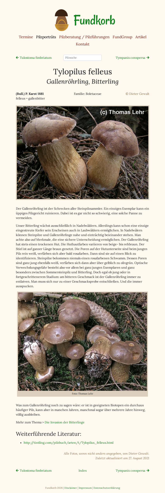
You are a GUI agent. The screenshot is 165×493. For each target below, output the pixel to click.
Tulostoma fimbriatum (36, 58)
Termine (26, 37)
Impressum (85, 488)
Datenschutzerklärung (106, 488)
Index (83, 470)
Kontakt (82, 44)
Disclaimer (70, 488)
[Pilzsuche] (82, 58)
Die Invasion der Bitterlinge (65, 422)
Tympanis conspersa (130, 58)
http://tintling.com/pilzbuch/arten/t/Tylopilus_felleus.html (68, 443)
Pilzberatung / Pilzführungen (84, 37)
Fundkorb (94, 20)
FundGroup (122, 37)
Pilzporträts (47, 36)
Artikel (140, 37)
